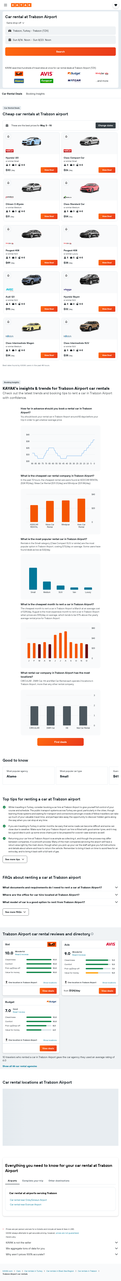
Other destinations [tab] (59, 1180)
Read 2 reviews (21, 954)
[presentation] (92, 933)
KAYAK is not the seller (62, 1242)
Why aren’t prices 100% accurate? (62, 1254)
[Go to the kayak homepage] (21, 5)
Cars (18, 1271)
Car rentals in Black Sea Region (60, 1271)
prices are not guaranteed (67, 1233)
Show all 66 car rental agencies (20, 1066)
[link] (60, 742)
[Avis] (111, 944)
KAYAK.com (8, 1271)
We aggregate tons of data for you (62, 1248)
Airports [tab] (12, 1180)
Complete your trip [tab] (32, 1180)
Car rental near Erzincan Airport (25, 1204)
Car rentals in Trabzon (87, 1271)
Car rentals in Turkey (33, 1271)
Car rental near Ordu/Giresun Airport (28, 1199)
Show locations (50, 982)
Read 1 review (19, 1012)
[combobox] (15, 22)
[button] (5, 5)
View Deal (49, 170)
